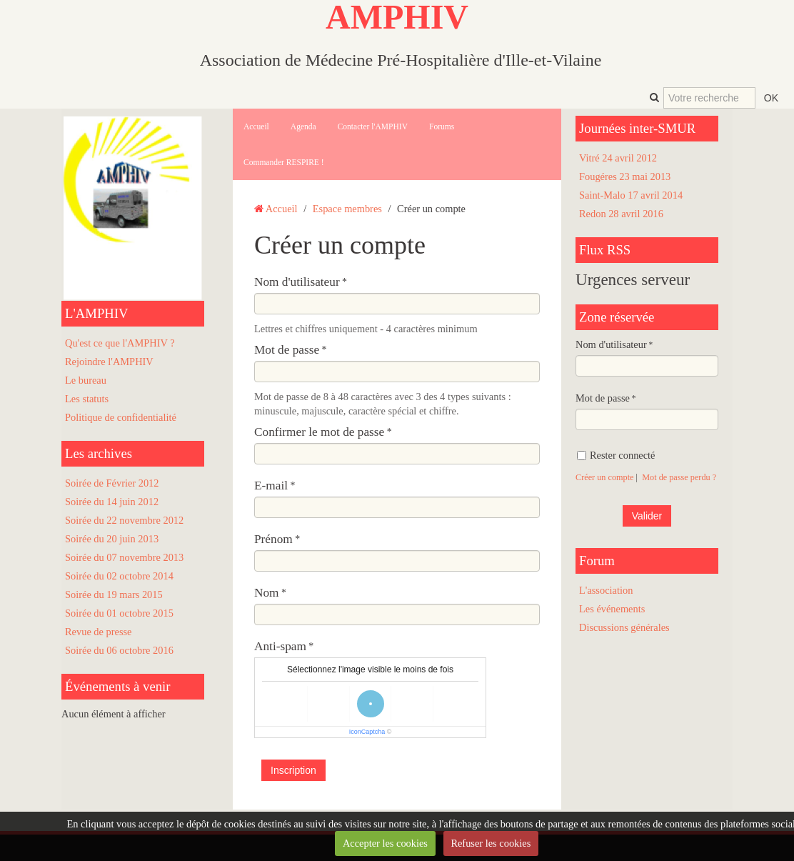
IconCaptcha (367, 731)
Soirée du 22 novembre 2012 (124, 520)
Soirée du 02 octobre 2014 (119, 576)
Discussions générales (624, 627)
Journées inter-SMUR (637, 128)
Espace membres (347, 208)
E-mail (271, 485)
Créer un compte (605, 477)
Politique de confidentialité (120, 417)
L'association (606, 590)
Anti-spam (280, 646)
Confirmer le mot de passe (319, 432)
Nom (266, 592)
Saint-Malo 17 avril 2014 (631, 195)
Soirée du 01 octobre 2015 (119, 613)
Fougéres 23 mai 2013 (624, 176)
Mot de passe (286, 350)
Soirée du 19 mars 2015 (114, 594)
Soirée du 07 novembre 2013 (124, 557)
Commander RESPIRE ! (283, 162)
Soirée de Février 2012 (112, 483)
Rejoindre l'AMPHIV (109, 361)
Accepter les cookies (385, 843)
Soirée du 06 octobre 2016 (119, 650)
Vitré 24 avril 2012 (618, 158)
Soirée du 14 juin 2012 (112, 501)
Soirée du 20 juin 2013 (112, 538)
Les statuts (87, 398)
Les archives (98, 453)
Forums (441, 126)
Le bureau (85, 380)
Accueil (256, 126)
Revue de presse (98, 631)
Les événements (612, 608)
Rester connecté (616, 455)
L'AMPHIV (97, 313)
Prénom (273, 539)
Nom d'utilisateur (297, 282)
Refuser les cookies (491, 843)
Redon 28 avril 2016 (621, 213)
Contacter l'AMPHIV (373, 126)
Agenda (303, 126)
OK (771, 98)
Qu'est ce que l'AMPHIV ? (120, 343)
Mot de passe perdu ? (679, 477)
